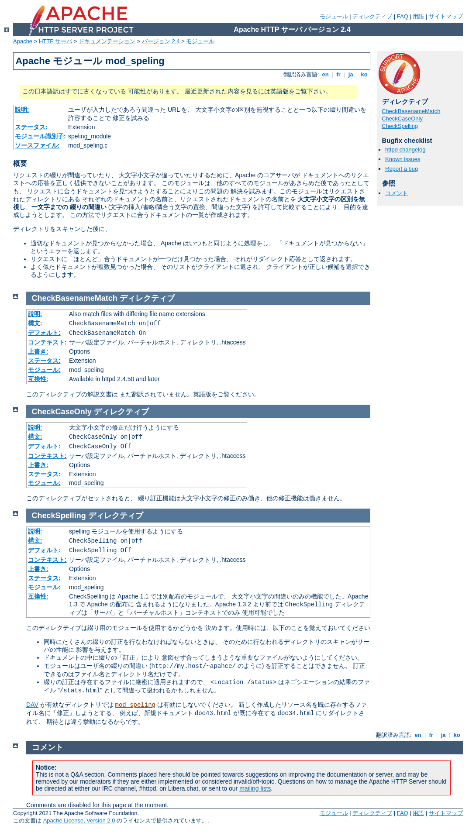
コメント (396, 193)
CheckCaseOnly (402, 118)
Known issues (402, 159)
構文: (35, 323)
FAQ (402, 16)
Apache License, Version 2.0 (79, 820)
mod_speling (135, 705)
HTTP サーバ (55, 41)
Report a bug (401, 168)
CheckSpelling (400, 126)
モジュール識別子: (40, 136)
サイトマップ (446, 16)
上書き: (38, 351)
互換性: (38, 378)
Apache (22, 41)
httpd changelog (405, 149)
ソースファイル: (37, 145)
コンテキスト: (47, 342)
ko (364, 74)
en (325, 74)
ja (351, 74)
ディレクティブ (372, 16)
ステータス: (31, 127)
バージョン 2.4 (161, 41)
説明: (22, 109)
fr (338, 74)
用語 (418, 16)
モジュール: (44, 369)
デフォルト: (44, 332)
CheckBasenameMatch (411, 111)
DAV (32, 704)
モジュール (334, 16)
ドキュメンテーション (107, 41)
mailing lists (255, 788)
